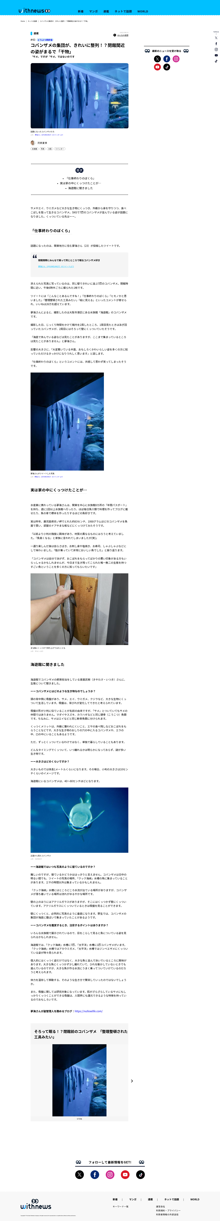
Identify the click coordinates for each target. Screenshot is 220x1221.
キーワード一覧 (120, 1206)
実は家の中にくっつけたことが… (80, 183)
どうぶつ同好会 (45, 39)
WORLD (143, 11)
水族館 (34, 149)
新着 (81, 11)
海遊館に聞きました (80, 188)
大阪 (49, 149)
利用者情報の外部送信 (167, 1214)
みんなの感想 (120, 35)
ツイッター (59, 149)
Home (23, 21)
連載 (106, 11)
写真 (42, 149)
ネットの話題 (32, 21)
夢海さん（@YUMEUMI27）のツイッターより (49, 135)
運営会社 (160, 1206)
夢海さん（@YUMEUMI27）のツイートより (56, 266)
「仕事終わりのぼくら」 (80, 178)
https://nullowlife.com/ (89, 1011)
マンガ (93, 11)
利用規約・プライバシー (168, 1210)
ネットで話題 (123, 11)
